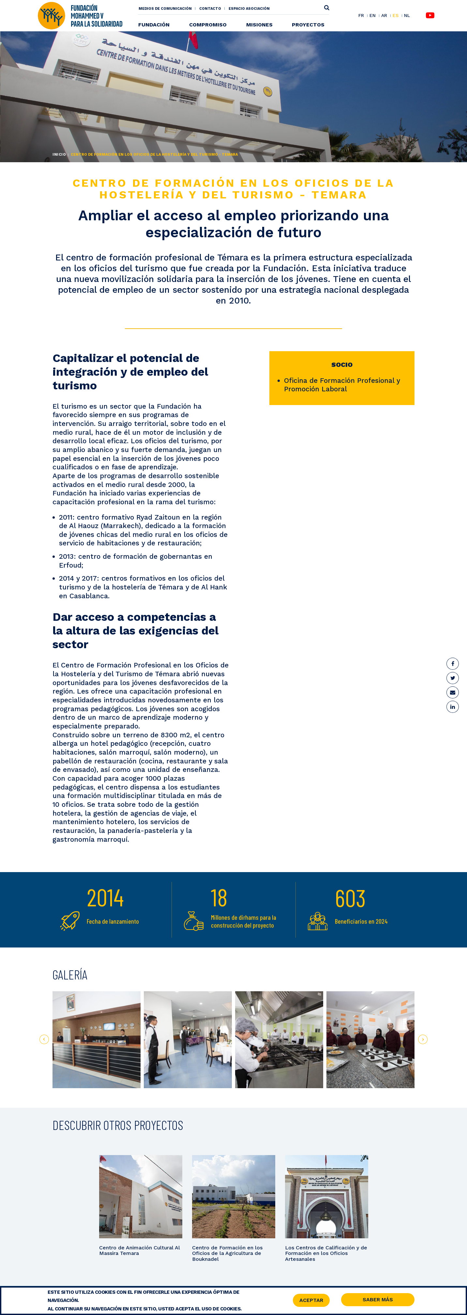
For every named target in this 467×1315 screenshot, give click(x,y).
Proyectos (308, 25)
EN (372, 15)
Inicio (59, 154)
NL (407, 15)
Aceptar (311, 1301)
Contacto (210, 9)
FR (361, 15)
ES (396, 15)
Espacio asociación (249, 9)
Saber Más (378, 1300)
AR (384, 15)
